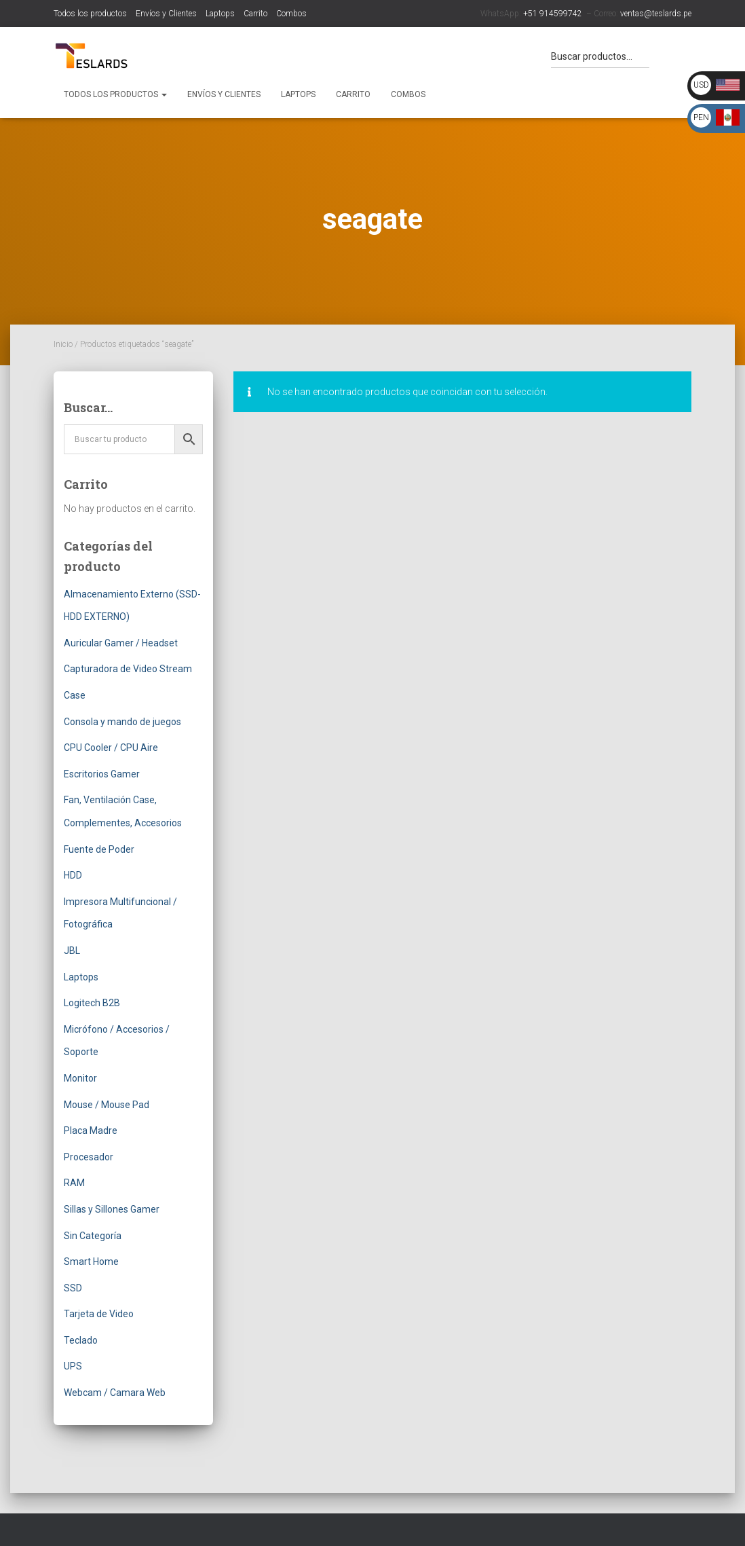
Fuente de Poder (99, 849)
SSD (73, 1288)
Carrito (255, 13)
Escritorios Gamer (102, 774)
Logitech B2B (92, 1002)
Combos (291, 13)
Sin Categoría (92, 1235)
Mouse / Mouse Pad (106, 1104)
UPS (73, 1366)
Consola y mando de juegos (122, 721)
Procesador (88, 1157)
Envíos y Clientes (166, 13)
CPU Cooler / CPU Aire (111, 747)
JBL (72, 950)
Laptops (220, 13)
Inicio (63, 344)
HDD (73, 875)
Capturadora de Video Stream (128, 668)
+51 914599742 (552, 13)
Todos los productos (90, 13)
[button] (163, 94)
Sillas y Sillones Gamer (111, 1209)
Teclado (81, 1340)
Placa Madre (90, 1130)
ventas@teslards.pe (655, 13)
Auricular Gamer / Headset (121, 643)
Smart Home (91, 1261)
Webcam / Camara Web (115, 1392)
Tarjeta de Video (99, 1313)
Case (74, 695)
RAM (74, 1182)
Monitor (80, 1078)
